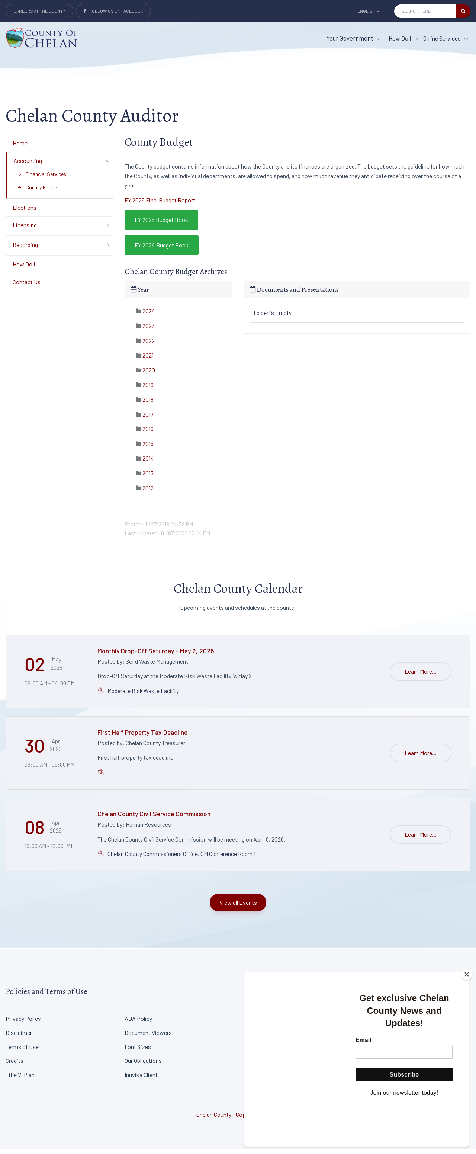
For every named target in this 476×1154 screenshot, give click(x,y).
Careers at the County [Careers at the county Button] (39, 10)
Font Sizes (138, 1051)
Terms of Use (22, 1051)
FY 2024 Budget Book (162, 250)
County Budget (38, 192)
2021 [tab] (145, 360)
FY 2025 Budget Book (161, 225)
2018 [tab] (145, 404)
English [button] (368, 10)
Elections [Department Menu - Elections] (24, 212)
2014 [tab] (145, 463)
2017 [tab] (145, 419)
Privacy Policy (23, 1023)
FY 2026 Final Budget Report (160, 205)
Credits (14, 1066)
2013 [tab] (145, 478)
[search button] (463, 11)
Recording (25, 249)
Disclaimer (19, 1037)
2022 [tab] (145, 345)
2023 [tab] (145, 330)
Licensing (25, 230)
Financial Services (41, 179)
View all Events (238, 907)
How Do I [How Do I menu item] (403, 38)
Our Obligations (143, 1066)
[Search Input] (425, 11)
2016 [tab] (145, 433)
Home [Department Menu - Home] (20, 148)
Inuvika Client (141, 1079)
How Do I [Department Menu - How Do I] (24, 269)
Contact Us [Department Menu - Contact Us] (27, 287)
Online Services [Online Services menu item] (445, 38)
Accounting (27, 165)
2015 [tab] (145, 448)
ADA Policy (138, 1023)
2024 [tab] (145, 316)
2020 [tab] (145, 375)
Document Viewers (148, 1037)
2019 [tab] (145, 390)
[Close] (466, 1015)
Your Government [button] (353, 38)
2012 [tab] (145, 493)
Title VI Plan (20, 1079)
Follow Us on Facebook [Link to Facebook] (113, 10)
